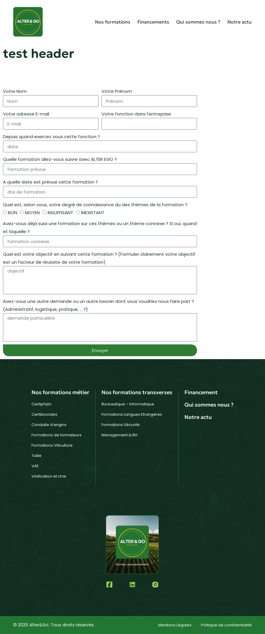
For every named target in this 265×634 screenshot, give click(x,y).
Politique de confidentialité (226, 625)
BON (12, 212)
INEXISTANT (92, 212)
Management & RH (119, 435)
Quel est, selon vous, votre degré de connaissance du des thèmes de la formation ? (95, 205)
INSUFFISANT (60, 212)
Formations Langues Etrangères (131, 414)
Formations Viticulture (52, 445)
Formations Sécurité (120, 424)
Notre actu (239, 22)
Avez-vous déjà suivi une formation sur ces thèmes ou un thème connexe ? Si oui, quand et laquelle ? (100, 227)
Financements (153, 22)
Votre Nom (15, 91)
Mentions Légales (174, 625)
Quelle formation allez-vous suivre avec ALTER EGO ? (60, 159)
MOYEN (32, 212)
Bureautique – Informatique (127, 404)
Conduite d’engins (48, 424)
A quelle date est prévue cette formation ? (50, 182)
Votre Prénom (116, 91)
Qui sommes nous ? (198, 22)
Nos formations (112, 22)
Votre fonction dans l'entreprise (136, 114)
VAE (35, 466)
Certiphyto (41, 404)
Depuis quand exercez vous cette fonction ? (51, 136)
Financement (201, 392)
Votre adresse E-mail (26, 114)
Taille (36, 455)
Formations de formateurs (56, 435)
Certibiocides (44, 414)
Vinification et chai (48, 476)
